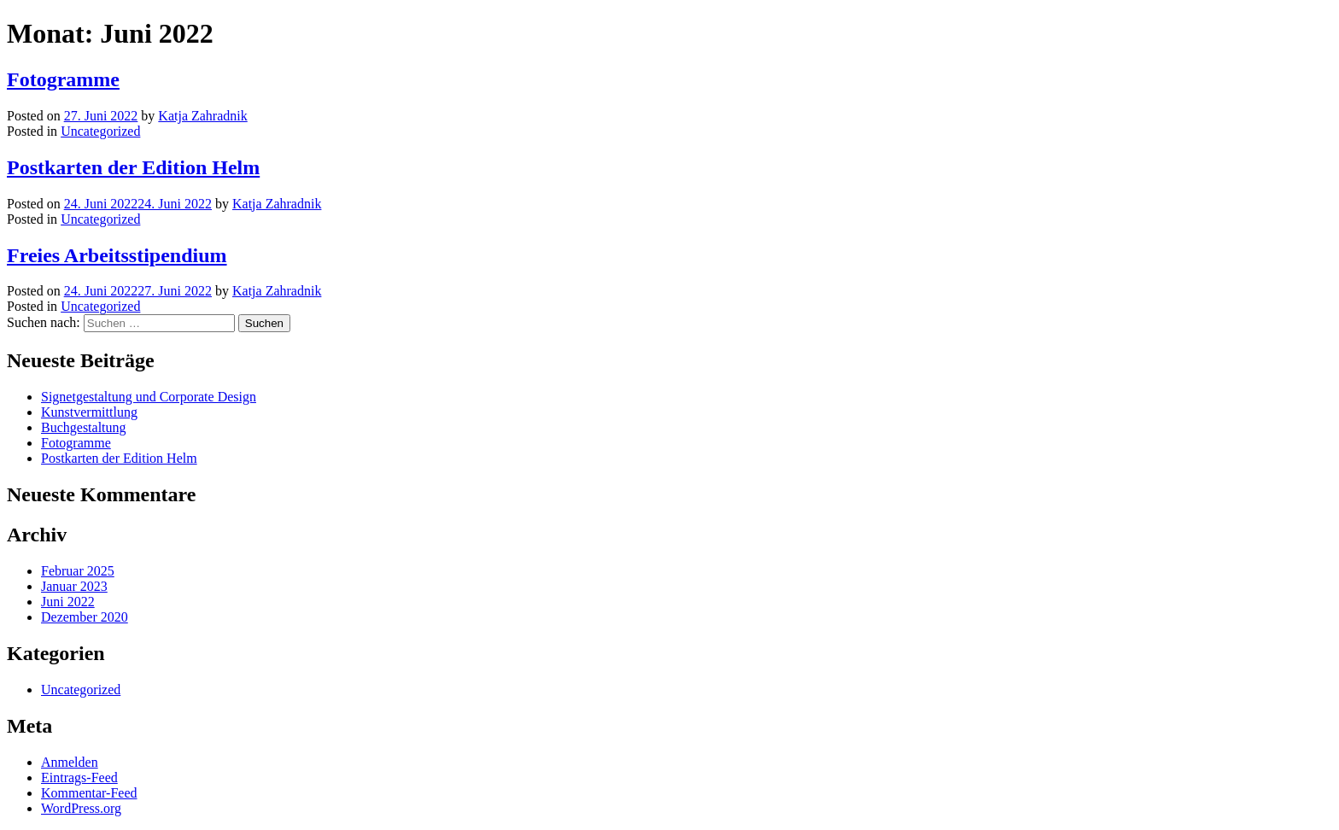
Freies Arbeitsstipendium (117, 255)
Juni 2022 (68, 601)
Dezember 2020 (84, 617)
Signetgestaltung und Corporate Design (148, 396)
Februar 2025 (77, 571)
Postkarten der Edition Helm (133, 167)
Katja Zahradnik (202, 115)
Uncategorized (100, 131)
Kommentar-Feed (89, 793)
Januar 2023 (74, 586)
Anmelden (69, 762)
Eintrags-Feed (79, 777)
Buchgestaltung (83, 427)
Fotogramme (63, 79)
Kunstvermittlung (89, 412)
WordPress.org (81, 808)
